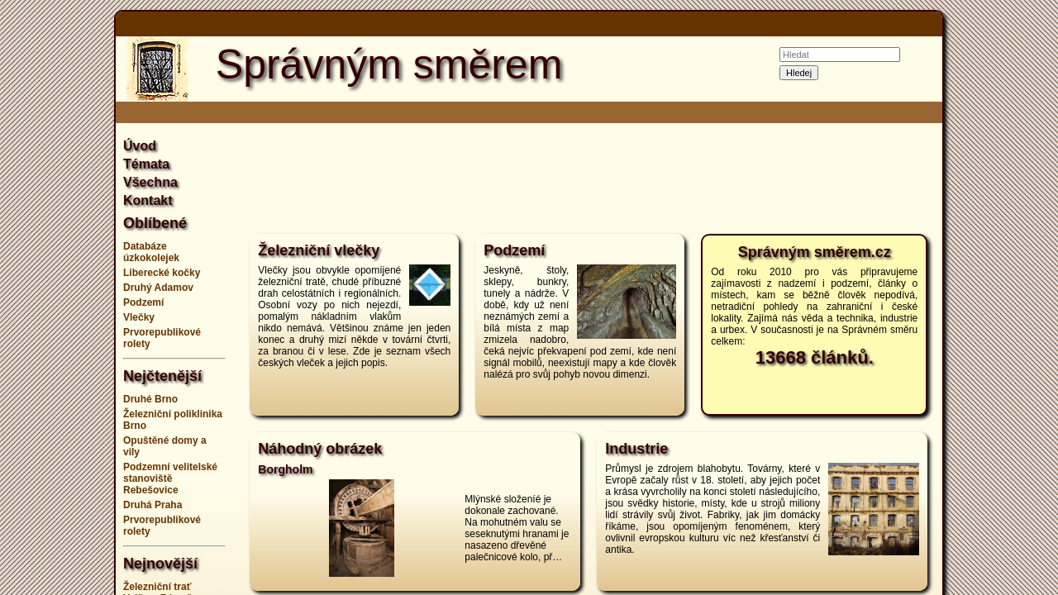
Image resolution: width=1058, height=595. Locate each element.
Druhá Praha (152, 505)
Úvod (139, 146)
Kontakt (148, 200)
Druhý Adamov (158, 287)
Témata (146, 164)
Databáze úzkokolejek (151, 252)
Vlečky (139, 317)
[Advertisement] (1008, 297)
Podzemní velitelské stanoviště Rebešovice (170, 478)
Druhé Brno (150, 399)
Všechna (150, 182)
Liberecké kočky (161, 272)
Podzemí (143, 302)
